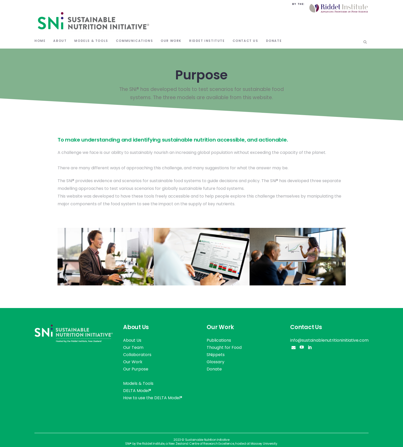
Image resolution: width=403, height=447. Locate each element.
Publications (219, 340)
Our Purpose (135, 369)
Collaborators (137, 355)
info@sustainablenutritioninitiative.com (329, 340)
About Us (132, 340)
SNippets (216, 355)
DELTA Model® (137, 391)
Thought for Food (224, 347)
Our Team (133, 347)
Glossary (215, 362)
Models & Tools (138, 383)
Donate (214, 369)
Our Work (132, 362)
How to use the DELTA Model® (152, 398)
